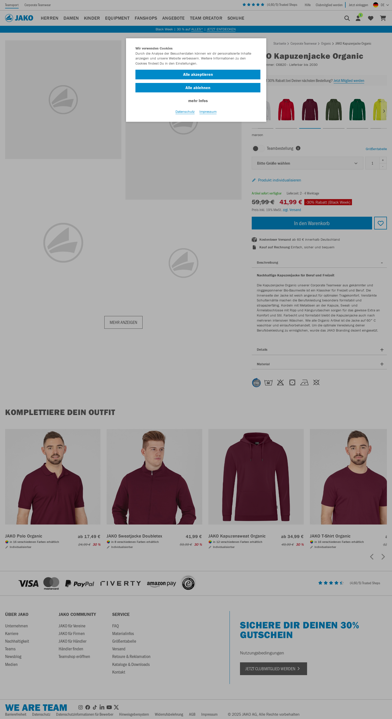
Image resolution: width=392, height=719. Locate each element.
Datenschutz (185, 112)
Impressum (208, 112)
